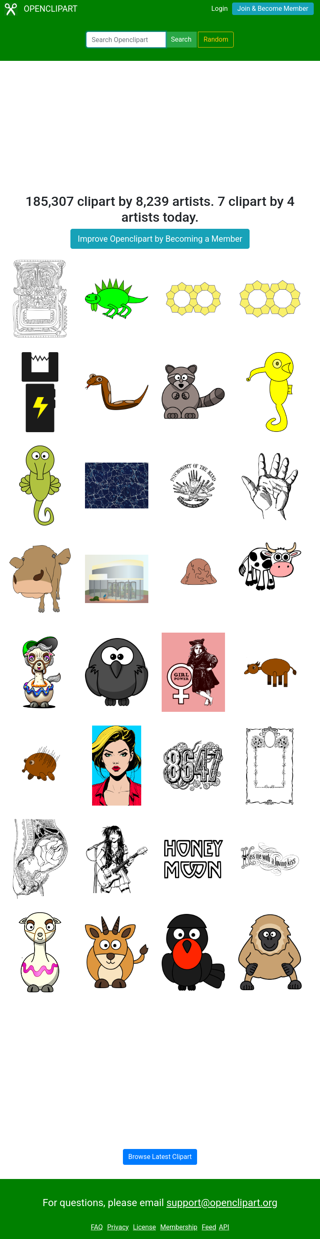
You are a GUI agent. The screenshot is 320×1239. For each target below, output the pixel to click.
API (224, 1227)
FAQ (97, 1227)
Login (219, 9)
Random (215, 39)
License (144, 1227)
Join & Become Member (273, 9)
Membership (178, 1227)
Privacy (118, 1227)
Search (181, 39)
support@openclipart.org (221, 1203)
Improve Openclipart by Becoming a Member (160, 239)
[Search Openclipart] (126, 40)
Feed (209, 1227)
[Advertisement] (160, 131)
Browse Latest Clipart (160, 1157)
